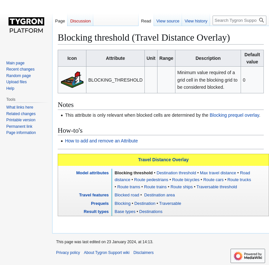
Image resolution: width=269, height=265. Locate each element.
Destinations (150, 211)
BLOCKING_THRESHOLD (115, 80)
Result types (96, 211)
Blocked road (127, 194)
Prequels (100, 203)
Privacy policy (68, 252)
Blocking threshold (134, 172)
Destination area (159, 194)
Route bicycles (186, 179)
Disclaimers (143, 252)
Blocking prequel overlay (234, 115)
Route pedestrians (151, 179)
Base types (125, 211)
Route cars (213, 179)
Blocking (123, 203)
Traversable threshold (217, 186)
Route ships (182, 186)
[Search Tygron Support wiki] (239, 20)
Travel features (94, 194)
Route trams (128, 186)
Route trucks (239, 179)
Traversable (170, 203)
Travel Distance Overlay (163, 159)
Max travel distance (218, 172)
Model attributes (92, 172)
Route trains (155, 186)
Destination (145, 203)
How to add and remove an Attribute (101, 140)
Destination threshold (176, 172)
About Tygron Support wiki (106, 252)
